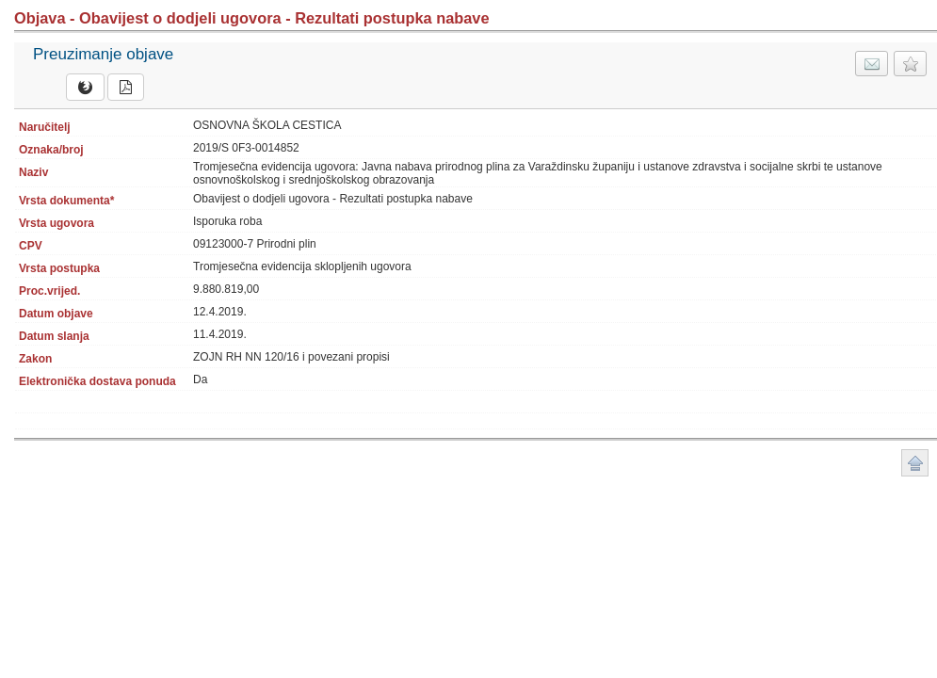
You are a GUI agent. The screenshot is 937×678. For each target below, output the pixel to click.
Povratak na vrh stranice (915, 462)
